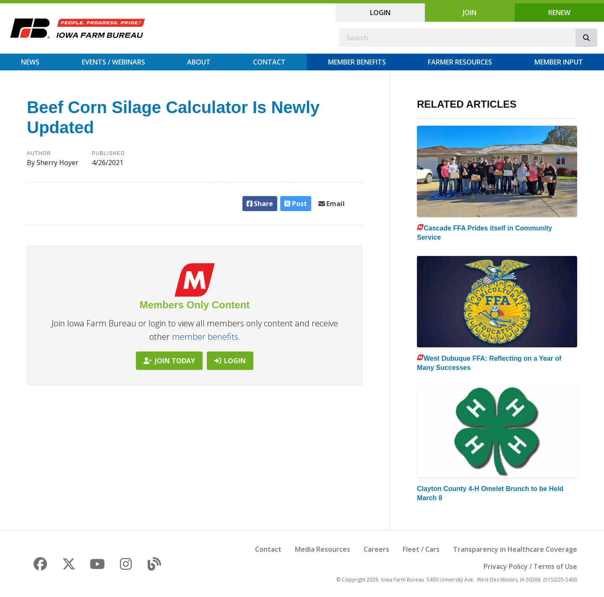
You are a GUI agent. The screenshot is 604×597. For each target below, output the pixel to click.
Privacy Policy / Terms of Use (530, 566)
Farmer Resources (460, 62)
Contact (269, 62)
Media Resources (322, 549)
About (199, 62)
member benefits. (206, 336)
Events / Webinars (113, 62)
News (30, 62)
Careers (376, 549)
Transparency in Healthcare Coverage (515, 549)
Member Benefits (357, 62)
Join (469, 12)
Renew (559, 12)
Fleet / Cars (421, 549)
